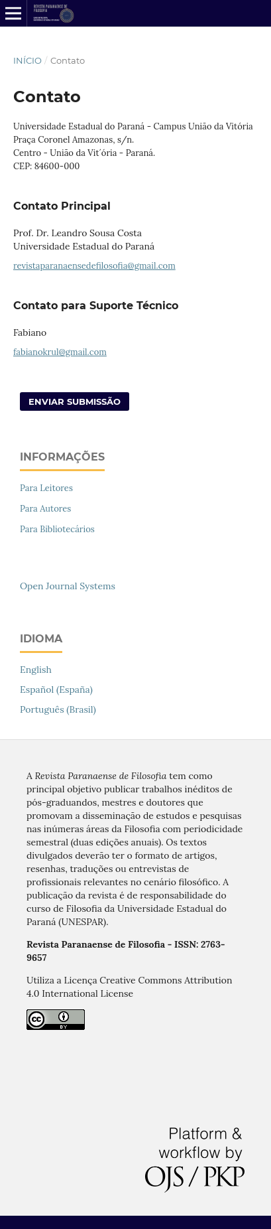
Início (27, 60)
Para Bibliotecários (57, 529)
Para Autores (45, 508)
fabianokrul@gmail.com (60, 352)
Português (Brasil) (58, 709)
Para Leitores (46, 488)
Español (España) (56, 689)
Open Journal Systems (67, 586)
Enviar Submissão (74, 401)
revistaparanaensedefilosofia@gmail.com (94, 265)
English (36, 670)
